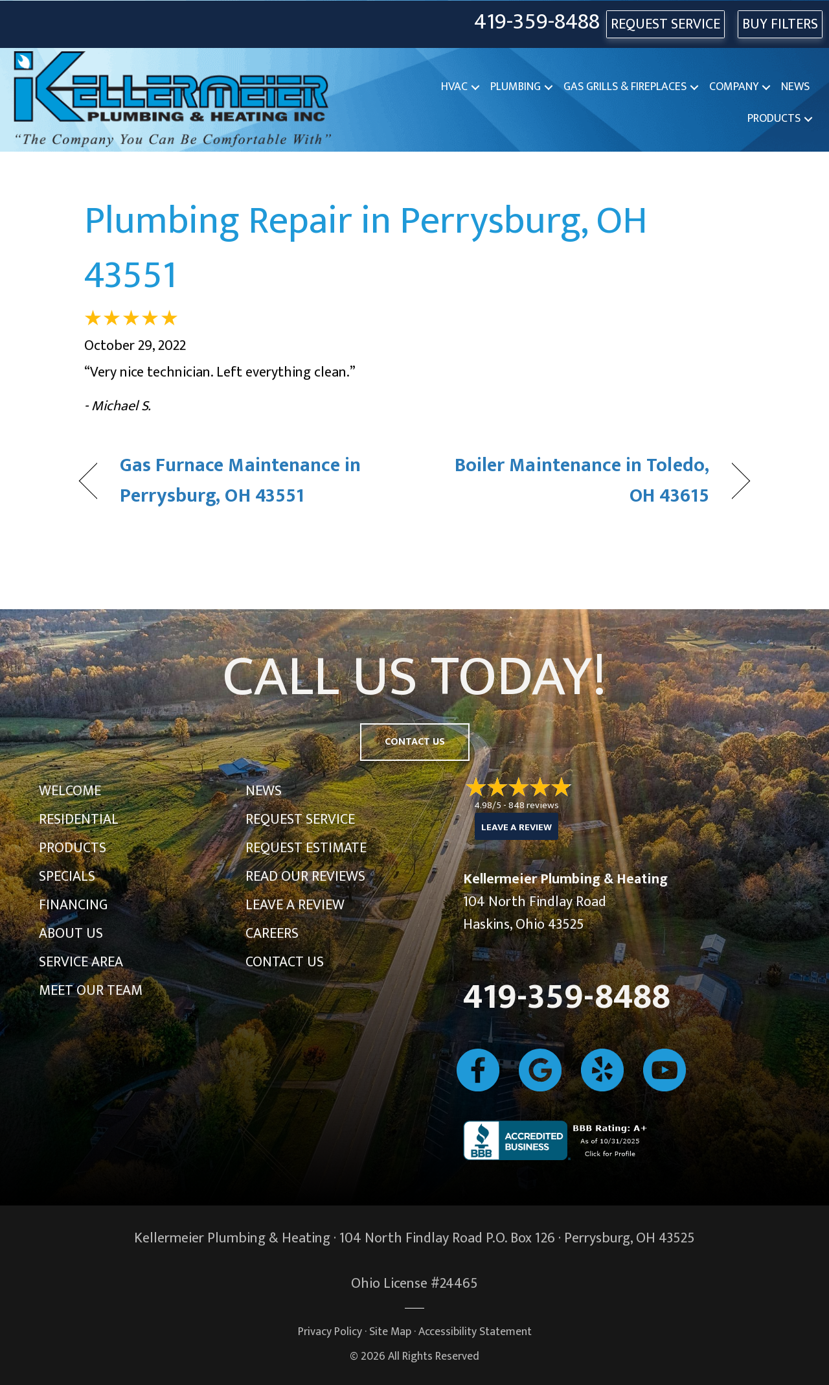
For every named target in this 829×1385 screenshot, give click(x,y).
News (795, 87)
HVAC (454, 87)
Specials (67, 877)
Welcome (70, 791)
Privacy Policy (330, 1331)
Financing (73, 905)
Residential (79, 820)
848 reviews (533, 805)
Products (774, 118)
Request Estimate (306, 848)
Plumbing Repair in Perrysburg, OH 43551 (366, 248)
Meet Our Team (90, 991)
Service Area (81, 962)
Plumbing (515, 87)
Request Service (300, 820)
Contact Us (284, 962)
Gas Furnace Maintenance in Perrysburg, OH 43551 (240, 481)
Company (733, 87)
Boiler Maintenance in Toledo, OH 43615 (572, 481)
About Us (71, 934)
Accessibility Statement (475, 1331)
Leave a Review (295, 905)
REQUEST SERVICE (665, 24)
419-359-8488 (537, 22)
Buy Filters (780, 24)
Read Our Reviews (305, 877)
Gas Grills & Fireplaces (625, 87)
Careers (272, 934)
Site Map (390, 1331)
